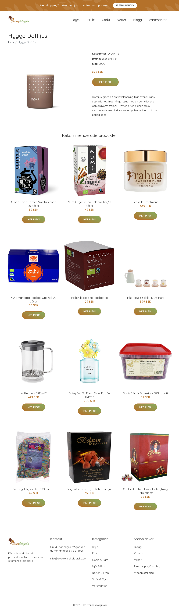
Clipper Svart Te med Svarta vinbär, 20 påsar (33, 206)
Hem (11, 45)
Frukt (91, 21)
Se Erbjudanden (125, 5)
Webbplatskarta (144, 575)
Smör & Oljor (100, 582)
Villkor (138, 563)
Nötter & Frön (100, 575)
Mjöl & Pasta (99, 569)
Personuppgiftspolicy (147, 569)
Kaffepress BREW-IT (33, 396)
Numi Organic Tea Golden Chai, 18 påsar (89, 206)
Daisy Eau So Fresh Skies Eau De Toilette (89, 398)
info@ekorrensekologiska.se (68, 561)
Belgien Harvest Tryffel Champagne (89, 492)
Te (117, 56)
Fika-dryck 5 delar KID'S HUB (145, 300)
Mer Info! (105, 85)
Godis (106, 21)
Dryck (76, 21)
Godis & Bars (100, 563)
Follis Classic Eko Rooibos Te (89, 300)
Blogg (137, 21)
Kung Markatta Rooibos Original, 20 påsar (33, 302)
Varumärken (158, 21)
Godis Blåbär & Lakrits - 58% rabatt (145, 396)
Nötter (121, 21)
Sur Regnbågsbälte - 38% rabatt (33, 492)
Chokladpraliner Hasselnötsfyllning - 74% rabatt (145, 494)
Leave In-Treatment (145, 205)
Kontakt (139, 556)
